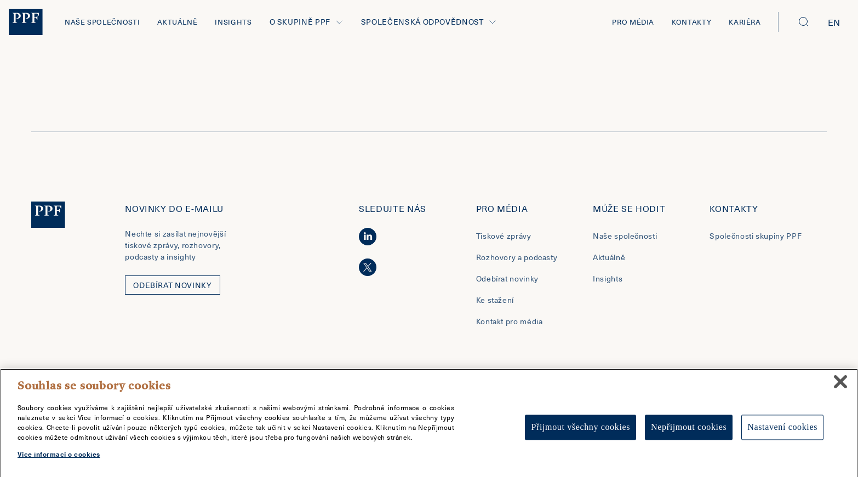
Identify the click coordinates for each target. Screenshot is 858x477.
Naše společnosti (102, 21)
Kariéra (744, 21)
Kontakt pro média (509, 321)
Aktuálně (177, 21)
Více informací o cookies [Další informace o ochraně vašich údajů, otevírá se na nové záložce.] (59, 459)
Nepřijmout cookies (689, 432)
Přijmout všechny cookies (580, 432)
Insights (233, 21)
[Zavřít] (840, 387)
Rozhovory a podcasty (517, 257)
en (834, 21)
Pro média (633, 21)
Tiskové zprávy (503, 236)
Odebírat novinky (507, 278)
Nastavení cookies (782, 432)
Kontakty (691, 21)
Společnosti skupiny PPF (756, 236)
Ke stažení (495, 300)
